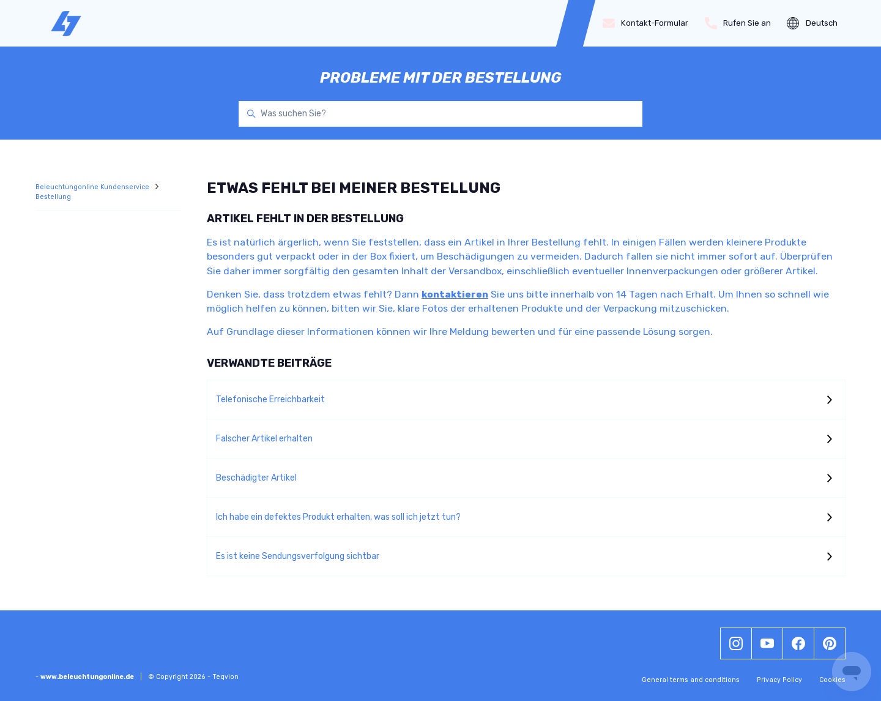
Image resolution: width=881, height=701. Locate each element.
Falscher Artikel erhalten (264, 438)
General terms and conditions (691, 680)
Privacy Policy (779, 680)
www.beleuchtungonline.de (87, 677)
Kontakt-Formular (646, 23)
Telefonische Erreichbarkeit (270, 399)
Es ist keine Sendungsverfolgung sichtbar (297, 556)
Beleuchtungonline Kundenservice (93, 187)
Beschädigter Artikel (256, 478)
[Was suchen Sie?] (440, 114)
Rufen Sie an (738, 23)
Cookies (832, 680)
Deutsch (812, 23)
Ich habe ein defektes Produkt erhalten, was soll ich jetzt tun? (338, 517)
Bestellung (53, 197)
